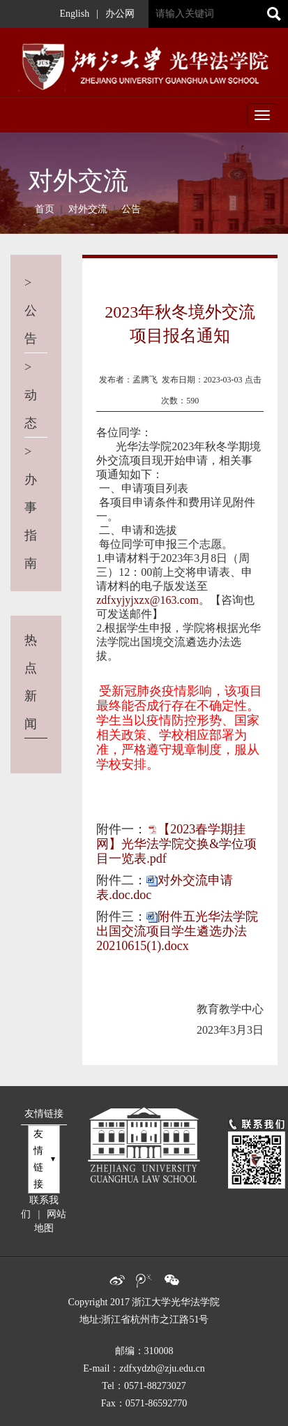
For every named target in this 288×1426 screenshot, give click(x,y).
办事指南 (34, 507)
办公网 (120, 13)
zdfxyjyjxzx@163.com (147, 600)
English (74, 13)
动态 (34, 395)
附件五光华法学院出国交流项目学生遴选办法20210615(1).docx (177, 931)
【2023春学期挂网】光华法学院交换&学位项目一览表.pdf (176, 844)
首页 (44, 209)
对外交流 (87, 209)
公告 (131, 209)
